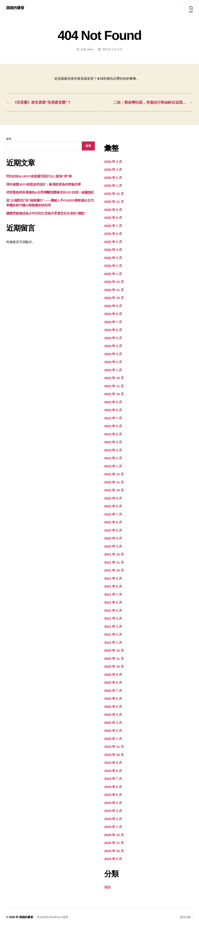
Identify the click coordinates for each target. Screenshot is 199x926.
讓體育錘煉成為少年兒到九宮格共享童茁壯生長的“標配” (46, 213)
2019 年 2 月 (113, 819)
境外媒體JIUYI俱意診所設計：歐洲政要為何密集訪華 (43, 184)
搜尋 (8, 139)
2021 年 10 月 (114, 570)
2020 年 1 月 (113, 738)
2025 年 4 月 (113, 249)
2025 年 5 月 (113, 242)
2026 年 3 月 (113, 169)
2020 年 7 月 (113, 690)
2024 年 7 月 (113, 322)
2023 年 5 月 (113, 434)
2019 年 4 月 (113, 803)
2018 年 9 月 (113, 859)
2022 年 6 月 (113, 522)
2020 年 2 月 (113, 730)
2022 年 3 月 (113, 546)
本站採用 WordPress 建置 (52, 917)
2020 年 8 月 (113, 682)
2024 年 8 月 (113, 314)
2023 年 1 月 (113, 466)
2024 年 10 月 (114, 298)
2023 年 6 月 (113, 426)
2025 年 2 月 (113, 266)
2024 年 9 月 (113, 306)
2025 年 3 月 (113, 258)
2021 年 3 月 (113, 626)
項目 (107, 887)
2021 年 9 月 (113, 578)
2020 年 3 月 (113, 722)
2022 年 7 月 (113, 514)
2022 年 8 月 (113, 506)
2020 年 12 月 (114, 650)
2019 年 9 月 (113, 762)
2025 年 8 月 (113, 217)
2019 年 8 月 (113, 771)
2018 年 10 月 (114, 851)
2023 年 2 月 (113, 458)
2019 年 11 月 (114, 746)
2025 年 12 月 (114, 193)
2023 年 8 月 (113, 410)
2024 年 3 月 (113, 354)
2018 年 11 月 (114, 843)
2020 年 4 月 (113, 714)
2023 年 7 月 (113, 418)
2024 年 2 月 (113, 362)
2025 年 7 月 (113, 226)
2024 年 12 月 (114, 282)
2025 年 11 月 (114, 201)
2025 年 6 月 (113, 233)
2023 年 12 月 (114, 378)
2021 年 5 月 (113, 610)
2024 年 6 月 (113, 330)
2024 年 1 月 (113, 370)
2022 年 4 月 (113, 538)
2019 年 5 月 (113, 795)
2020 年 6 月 (113, 698)
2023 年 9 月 (113, 402)
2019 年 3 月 (113, 811)
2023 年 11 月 (114, 386)
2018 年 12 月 (114, 835)
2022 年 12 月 (114, 474)
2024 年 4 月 (113, 346)
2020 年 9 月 (113, 674)
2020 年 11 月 (114, 658)
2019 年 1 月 (113, 827)
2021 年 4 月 (113, 618)
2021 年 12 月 (114, 554)
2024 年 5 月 (113, 338)
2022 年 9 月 (113, 498)
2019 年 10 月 (114, 755)
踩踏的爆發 (15, 8)
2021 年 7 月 (113, 594)
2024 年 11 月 (114, 290)
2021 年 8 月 (113, 586)
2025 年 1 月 (113, 274)
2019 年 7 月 (113, 778)
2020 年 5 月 (113, 706)
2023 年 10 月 (114, 394)
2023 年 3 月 (113, 450)
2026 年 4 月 (113, 161)
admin (90, 49)
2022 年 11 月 (114, 482)
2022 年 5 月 (113, 530)
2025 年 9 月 (113, 210)
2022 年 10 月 (114, 490)
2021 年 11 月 (114, 562)
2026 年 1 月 (113, 185)
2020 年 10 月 (114, 666)
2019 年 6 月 (113, 787)
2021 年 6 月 (113, 602)
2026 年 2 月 (113, 177)
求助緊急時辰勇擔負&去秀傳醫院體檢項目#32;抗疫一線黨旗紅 (50, 192)
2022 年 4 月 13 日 (112, 49)
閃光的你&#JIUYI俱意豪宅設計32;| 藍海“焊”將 (39, 176)
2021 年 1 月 (113, 642)
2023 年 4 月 (113, 442)
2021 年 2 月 (113, 634)
